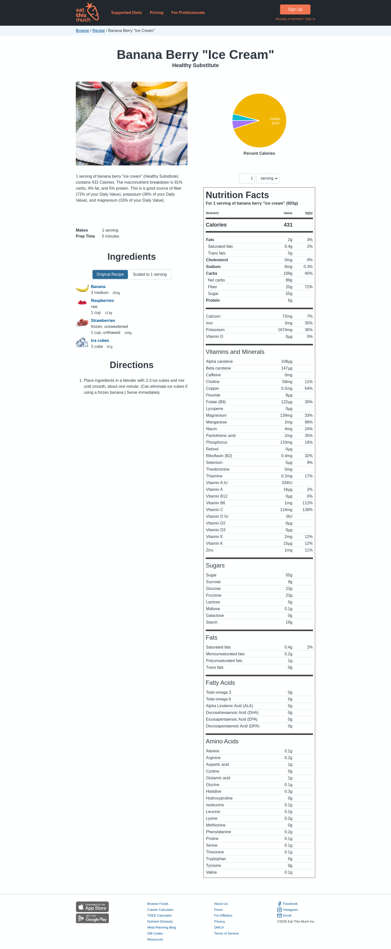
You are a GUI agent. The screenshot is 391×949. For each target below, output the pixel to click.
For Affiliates (223, 915)
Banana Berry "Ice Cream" (195, 54)
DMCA (219, 927)
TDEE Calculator (159, 915)
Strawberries (103, 320)
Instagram (287, 909)
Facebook (287, 903)
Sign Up (295, 9)
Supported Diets (126, 12)
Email (284, 915)
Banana (98, 286)
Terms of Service (226, 933)
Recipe (99, 30)
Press (218, 910)
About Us (221, 904)
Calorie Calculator (160, 910)
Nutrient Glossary (160, 921)
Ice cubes (100, 340)
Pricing (156, 12)
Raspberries (102, 300)
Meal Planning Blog (161, 927)
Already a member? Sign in (295, 19)
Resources (155, 939)
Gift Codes (155, 933)
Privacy (219, 921)
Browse (82, 30)
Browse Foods (158, 904)
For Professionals (188, 12)
